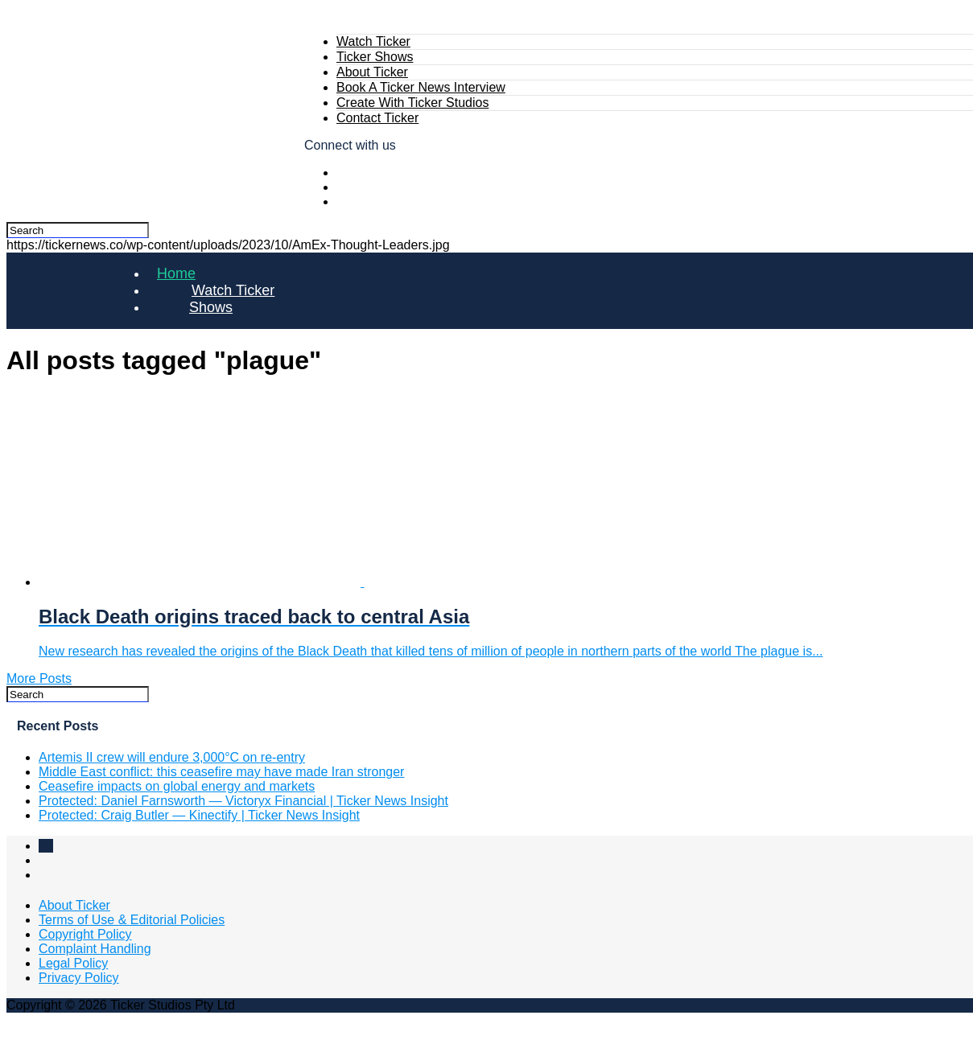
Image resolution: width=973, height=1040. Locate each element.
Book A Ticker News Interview (420, 87)
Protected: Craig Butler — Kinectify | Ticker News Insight (199, 815)
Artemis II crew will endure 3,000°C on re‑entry (172, 757)
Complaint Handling (95, 949)
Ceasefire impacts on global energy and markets (177, 786)
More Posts (39, 678)
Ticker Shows (374, 57)
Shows (211, 307)
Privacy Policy (79, 978)
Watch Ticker (373, 41)
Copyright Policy (85, 934)
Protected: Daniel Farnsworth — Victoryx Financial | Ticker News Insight (243, 801)
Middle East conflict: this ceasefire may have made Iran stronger (221, 772)
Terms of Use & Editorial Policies (132, 920)
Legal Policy (73, 963)
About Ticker (372, 72)
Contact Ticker (377, 118)
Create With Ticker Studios (412, 102)
